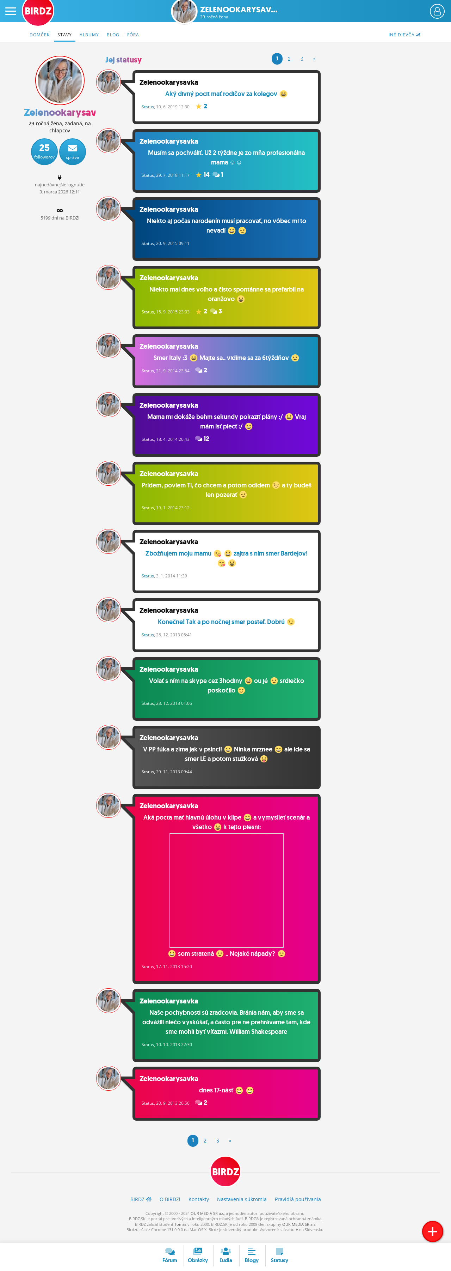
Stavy (64, 35)
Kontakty (199, 1206)
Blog (113, 35)
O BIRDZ (170, 1206)
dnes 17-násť (229, 1096)
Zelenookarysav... (239, 12)
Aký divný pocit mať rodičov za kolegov (229, 93)
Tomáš (180, 1231)
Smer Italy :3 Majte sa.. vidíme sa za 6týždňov (229, 360)
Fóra (133, 35)
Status (154, 106)
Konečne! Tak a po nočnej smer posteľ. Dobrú (229, 628)
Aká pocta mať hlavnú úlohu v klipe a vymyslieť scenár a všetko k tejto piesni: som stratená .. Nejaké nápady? (229, 892)
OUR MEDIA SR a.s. (208, 1220)
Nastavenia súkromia (242, 1206)
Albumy (89, 35)
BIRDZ (225, 1178)
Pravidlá (298, 1206)
